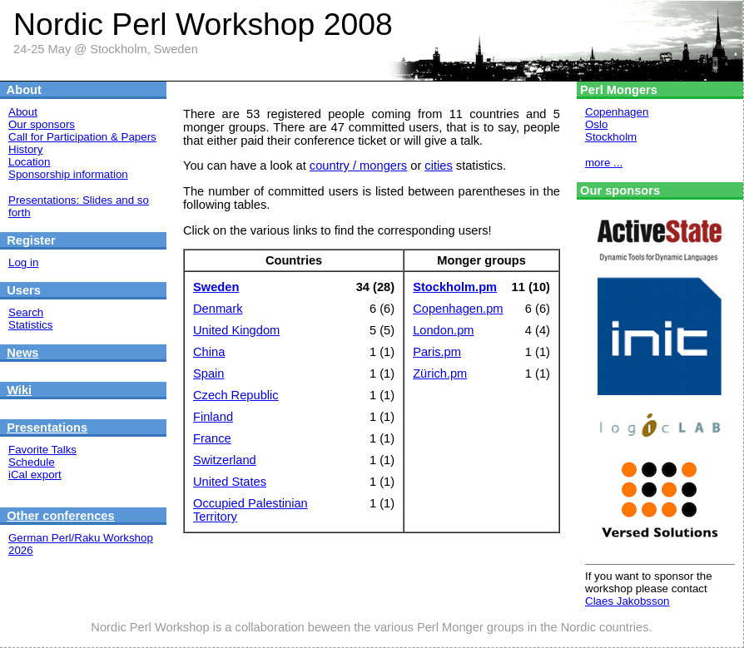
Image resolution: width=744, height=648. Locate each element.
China (209, 352)
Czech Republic (236, 395)
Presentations (47, 427)
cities (438, 165)
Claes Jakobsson (627, 601)
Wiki (19, 390)
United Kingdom (236, 330)
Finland (213, 416)
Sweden (216, 287)
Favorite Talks (42, 449)
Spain (209, 373)
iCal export (35, 474)
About (22, 112)
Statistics (30, 325)
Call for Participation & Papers (82, 137)
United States (229, 481)
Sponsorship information (68, 174)
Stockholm (611, 137)
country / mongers (358, 165)
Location (29, 162)
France (212, 438)
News (22, 352)
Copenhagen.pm (458, 308)
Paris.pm (437, 352)
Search (25, 312)
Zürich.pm (440, 373)
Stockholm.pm (455, 287)
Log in (23, 262)
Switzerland (224, 460)
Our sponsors (41, 124)
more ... (603, 162)
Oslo (596, 124)
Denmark (217, 308)
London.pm (443, 330)
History (25, 149)
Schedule (31, 462)
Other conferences (61, 515)
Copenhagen (616, 112)
